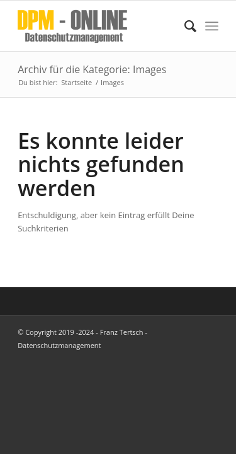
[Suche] (184, 26)
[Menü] (211, 26)
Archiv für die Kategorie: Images (92, 69)
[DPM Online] (98, 26)
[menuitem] (184, 26)
